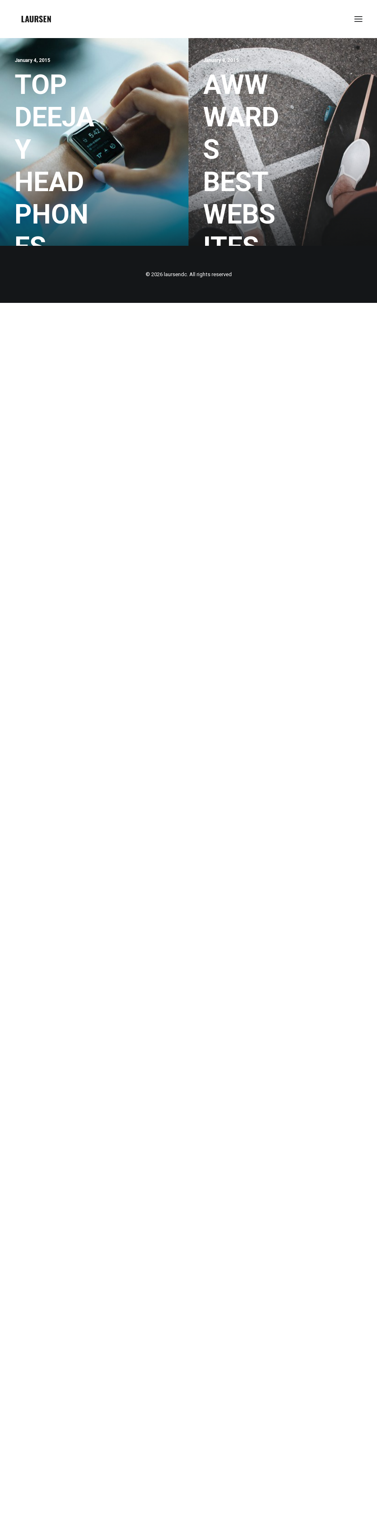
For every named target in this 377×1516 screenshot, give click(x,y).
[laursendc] (36, 19)
